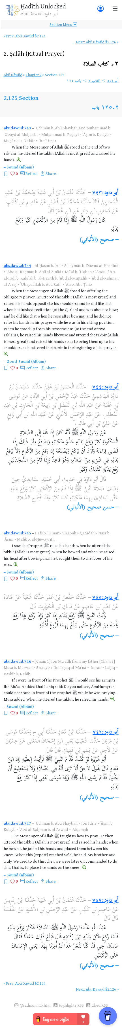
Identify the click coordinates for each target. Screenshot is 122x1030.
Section (28, 97)
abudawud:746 (17, 661)
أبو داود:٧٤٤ (105, 387)
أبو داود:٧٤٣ (105, 193)
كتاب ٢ (94, 81)
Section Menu (63, 24)
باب (95, 108)
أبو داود (112, 81)
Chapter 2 (34, 75)
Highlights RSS (71, 1005)
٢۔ (101, 64)
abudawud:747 (17, 823)
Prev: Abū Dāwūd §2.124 (26, 36)
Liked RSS (99, 1005)
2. (34, 53)
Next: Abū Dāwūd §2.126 (96, 42)
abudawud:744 (17, 265)
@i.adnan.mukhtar (35, 1005)
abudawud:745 (17, 533)
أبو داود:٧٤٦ (105, 732)
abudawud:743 (17, 128)
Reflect (31, 173)
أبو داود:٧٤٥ (105, 598)
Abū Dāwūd (13, 75)
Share (51, 173)
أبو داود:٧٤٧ (105, 901)
